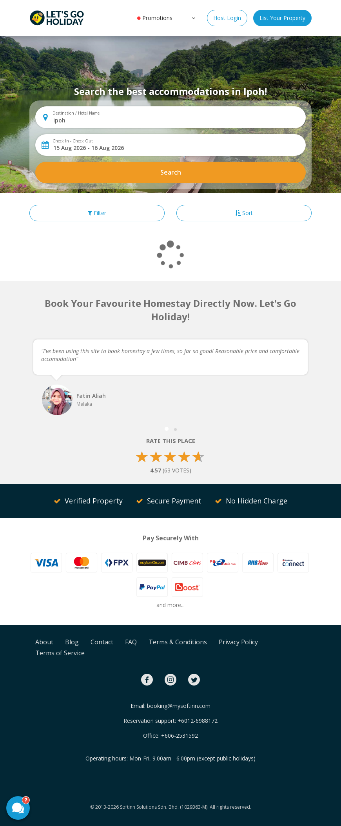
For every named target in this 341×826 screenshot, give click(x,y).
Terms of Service (60, 653)
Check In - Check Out (73, 141)
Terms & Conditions (178, 642)
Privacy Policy (238, 642)
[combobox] (177, 120)
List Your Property (282, 18)
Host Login (227, 18)
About (44, 642)
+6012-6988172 (198, 720)
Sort (244, 213)
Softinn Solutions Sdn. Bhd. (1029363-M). (164, 807)
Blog (72, 642)
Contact (102, 642)
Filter (97, 213)
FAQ (131, 642)
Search (170, 172)
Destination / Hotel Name (76, 113)
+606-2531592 (179, 735)
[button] (192, 18)
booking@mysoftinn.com (178, 705)
